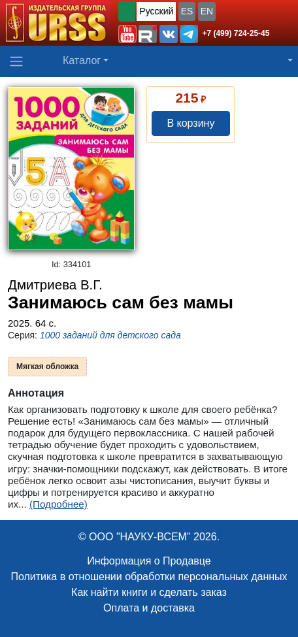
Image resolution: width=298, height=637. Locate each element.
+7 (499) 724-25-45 (235, 33)
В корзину (190, 123)
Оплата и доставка (149, 607)
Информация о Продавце (148, 560)
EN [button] (207, 11)
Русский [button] (156, 11)
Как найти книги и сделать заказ (149, 592)
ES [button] (187, 11)
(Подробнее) (58, 504)
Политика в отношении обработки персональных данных (148, 576)
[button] (127, 34)
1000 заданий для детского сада (110, 335)
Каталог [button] (82, 60)
